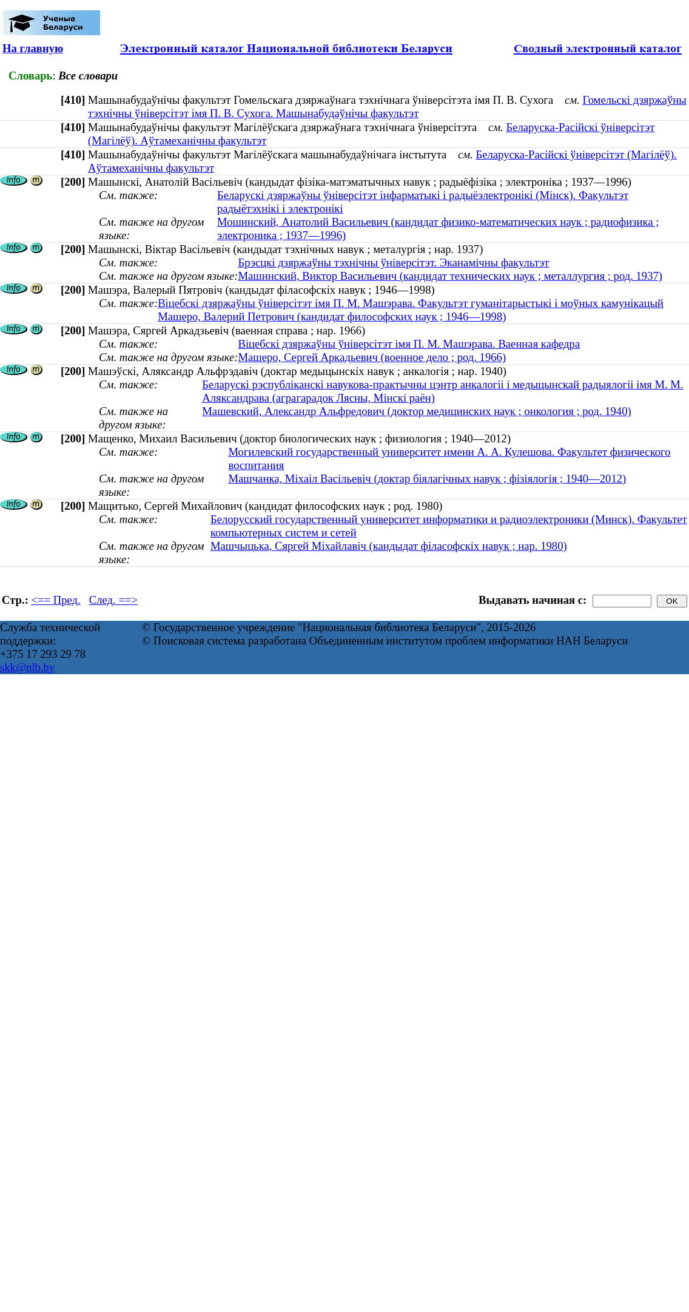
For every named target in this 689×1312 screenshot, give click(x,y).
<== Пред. (56, 599)
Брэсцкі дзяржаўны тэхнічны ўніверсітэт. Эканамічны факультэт (393, 262)
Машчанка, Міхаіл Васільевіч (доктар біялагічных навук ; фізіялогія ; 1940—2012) (428, 478)
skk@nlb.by (27, 667)
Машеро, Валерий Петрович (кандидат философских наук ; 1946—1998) (332, 316)
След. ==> (113, 599)
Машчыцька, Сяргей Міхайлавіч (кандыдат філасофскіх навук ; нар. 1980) (388, 545)
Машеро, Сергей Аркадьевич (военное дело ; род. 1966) (372, 357)
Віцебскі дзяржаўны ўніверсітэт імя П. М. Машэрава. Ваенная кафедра (409, 343)
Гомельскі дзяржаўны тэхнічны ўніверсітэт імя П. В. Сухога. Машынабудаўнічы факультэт (387, 106)
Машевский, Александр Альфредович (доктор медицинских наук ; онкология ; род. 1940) (416, 411)
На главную (32, 48)
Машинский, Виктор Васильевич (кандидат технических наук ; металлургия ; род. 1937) (450, 275)
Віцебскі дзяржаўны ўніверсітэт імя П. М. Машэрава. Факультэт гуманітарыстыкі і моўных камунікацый (411, 303)
